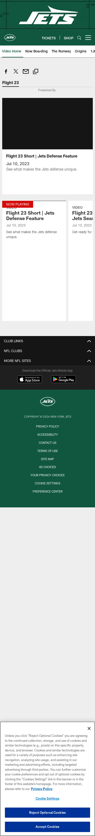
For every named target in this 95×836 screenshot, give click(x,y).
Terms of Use (47, 450)
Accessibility (47, 434)
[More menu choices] (88, 38)
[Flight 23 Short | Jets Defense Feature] (34, 223)
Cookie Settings (47, 483)
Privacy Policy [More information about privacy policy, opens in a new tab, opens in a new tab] (42, 789)
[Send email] (26, 74)
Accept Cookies (47, 827)
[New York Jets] (47, 402)
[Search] (79, 37)
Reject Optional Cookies (47, 812)
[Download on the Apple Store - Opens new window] (30, 380)
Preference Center (48, 491)
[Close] (89, 728)
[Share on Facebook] (6, 74)
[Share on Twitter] (16, 74)
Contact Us (47, 442)
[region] (47, 779)
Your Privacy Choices (47, 475)
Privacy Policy (47, 426)
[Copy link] (36, 72)
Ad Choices (47, 467)
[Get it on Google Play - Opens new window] (63, 382)
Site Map (47, 459)
